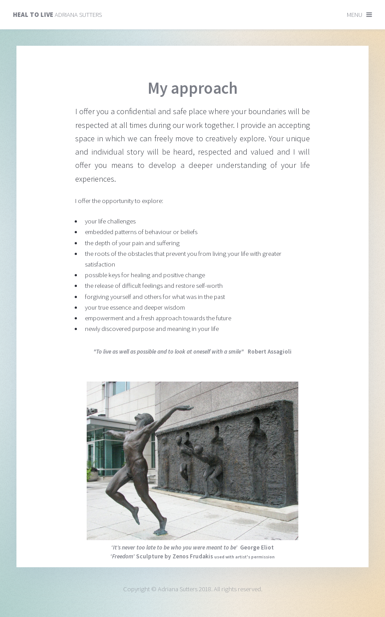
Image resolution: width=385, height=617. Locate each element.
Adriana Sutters (57, 15)
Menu (354, 15)
